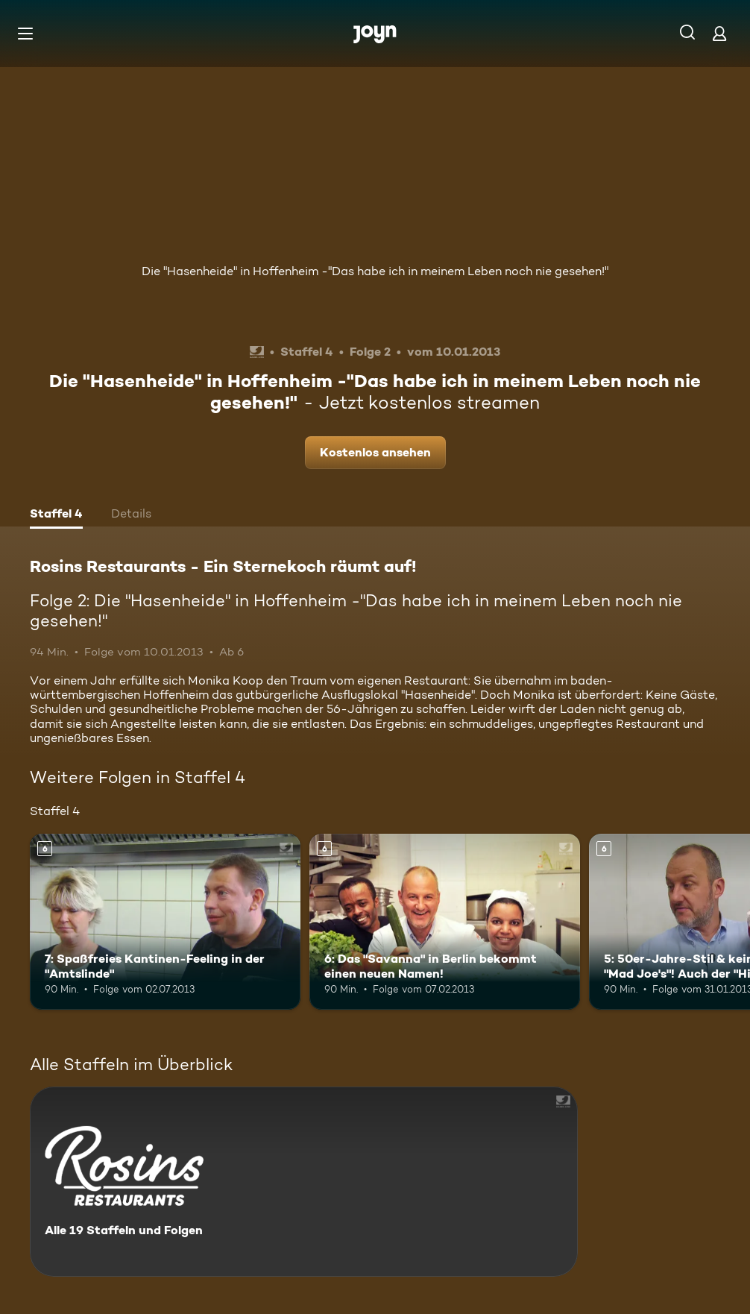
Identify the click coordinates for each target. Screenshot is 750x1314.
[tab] (56, 515)
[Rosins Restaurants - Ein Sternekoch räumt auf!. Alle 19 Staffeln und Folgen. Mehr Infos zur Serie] (304, 1182)
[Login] (719, 33)
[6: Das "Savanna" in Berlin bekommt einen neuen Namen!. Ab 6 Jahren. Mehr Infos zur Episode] (444, 922)
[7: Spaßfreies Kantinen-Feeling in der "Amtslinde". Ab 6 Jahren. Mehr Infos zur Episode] (165, 922)
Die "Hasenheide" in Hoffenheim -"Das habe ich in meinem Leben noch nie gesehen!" (375, 271)
